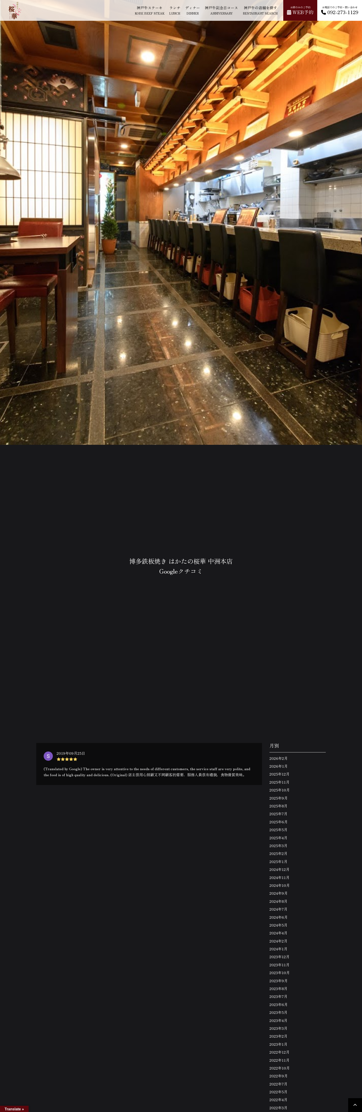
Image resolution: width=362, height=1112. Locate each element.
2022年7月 (278, 1084)
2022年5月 (278, 1091)
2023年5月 (278, 1012)
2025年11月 (279, 782)
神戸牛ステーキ (149, 10)
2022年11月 (279, 1060)
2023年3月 (278, 1028)
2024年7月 (278, 909)
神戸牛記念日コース (221, 10)
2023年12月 (279, 956)
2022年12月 (279, 1052)
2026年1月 (278, 766)
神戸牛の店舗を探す (260, 10)
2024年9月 (278, 893)
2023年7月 (278, 996)
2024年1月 (278, 948)
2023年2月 (278, 1036)
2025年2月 (278, 853)
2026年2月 (278, 758)
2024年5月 (278, 925)
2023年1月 (278, 1044)
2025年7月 (278, 813)
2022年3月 (278, 1107)
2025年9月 (278, 798)
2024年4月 (278, 933)
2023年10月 (279, 972)
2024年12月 (279, 869)
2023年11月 (279, 964)
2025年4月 (278, 837)
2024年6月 (278, 917)
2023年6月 (278, 1004)
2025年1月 (278, 861)
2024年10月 (279, 885)
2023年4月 (278, 1020)
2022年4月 (278, 1099)
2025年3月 (278, 845)
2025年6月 (278, 821)
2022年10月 (279, 1068)
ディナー (192, 10)
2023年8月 (278, 988)
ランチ (174, 10)
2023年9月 (278, 980)
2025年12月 (279, 774)
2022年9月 (278, 1076)
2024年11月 (279, 877)
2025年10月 (279, 790)
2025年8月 (278, 806)
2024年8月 (278, 901)
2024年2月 (278, 941)
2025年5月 (278, 829)
